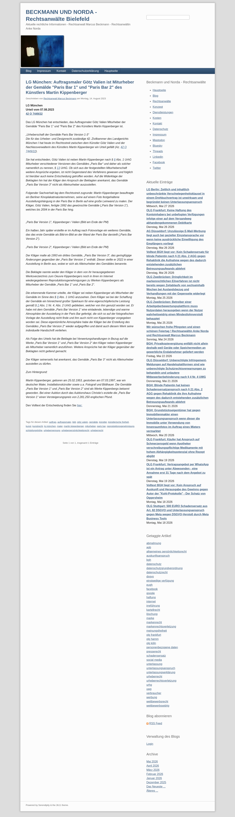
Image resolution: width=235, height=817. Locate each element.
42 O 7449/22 (34, 113)
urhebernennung (52, 430)
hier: (79, 405)
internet (151, 601)
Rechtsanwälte (162, 101)
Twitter (157, 167)
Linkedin (158, 156)
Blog (28, 70)
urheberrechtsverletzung (161, 680)
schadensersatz (156, 655)
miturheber (90, 426)
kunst (28, 426)
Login (149, 743)
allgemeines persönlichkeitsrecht (166, 551)
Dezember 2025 (156, 782)
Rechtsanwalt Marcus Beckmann (59, 98)
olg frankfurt (153, 634)
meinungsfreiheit (156, 630)
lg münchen (50, 426)
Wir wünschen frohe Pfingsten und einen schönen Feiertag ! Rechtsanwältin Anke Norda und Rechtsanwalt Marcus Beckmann (177, 331)
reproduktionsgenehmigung (120, 426)
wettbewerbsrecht (157, 701)
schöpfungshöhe (34, 430)
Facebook (159, 162)
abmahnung (153, 543)
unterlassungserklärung (160, 672)
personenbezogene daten (162, 647)
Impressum (44, 70)
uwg (148, 689)
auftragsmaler (64, 422)
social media (154, 659)
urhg (149, 684)
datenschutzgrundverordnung (164, 568)
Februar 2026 (154, 774)
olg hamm (152, 639)
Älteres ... (152, 790)
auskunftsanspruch (158, 555)
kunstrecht (37, 426)
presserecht (153, 651)
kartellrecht (153, 609)
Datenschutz (160, 129)
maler (60, 426)
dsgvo (150, 576)
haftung (151, 597)
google (150, 593)
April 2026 (152, 765)
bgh (148, 559)
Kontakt (61, 70)
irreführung (153, 605)
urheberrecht (96, 430)
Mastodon (159, 140)
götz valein (82, 422)
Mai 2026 (152, 761)
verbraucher (153, 693)
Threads (158, 151)
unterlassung (154, 664)
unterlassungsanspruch (160, 668)
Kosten (157, 117)
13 (58, 167)
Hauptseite (111, 70)
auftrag (52, 422)
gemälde (93, 422)
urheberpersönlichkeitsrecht (75, 430)
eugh (149, 584)
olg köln (151, 643)
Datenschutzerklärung (85, 70)
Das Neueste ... (156, 786)
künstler (103, 422)
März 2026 (153, 769)
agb (148, 547)
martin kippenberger (74, 426)
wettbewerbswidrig (157, 705)
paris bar (101, 426)
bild (74, 422)
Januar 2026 (154, 778)
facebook (152, 589)
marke (150, 618)
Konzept (158, 106)
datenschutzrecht (157, 572)
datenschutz (153, 564)
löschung (152, 614)
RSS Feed (155, 723)
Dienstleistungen (163, 112)
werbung (151, 697)
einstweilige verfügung (160, 580)
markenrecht (154, 622)
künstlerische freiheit (118, 422)
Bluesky (157, 145)
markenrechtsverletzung (161, 626)
